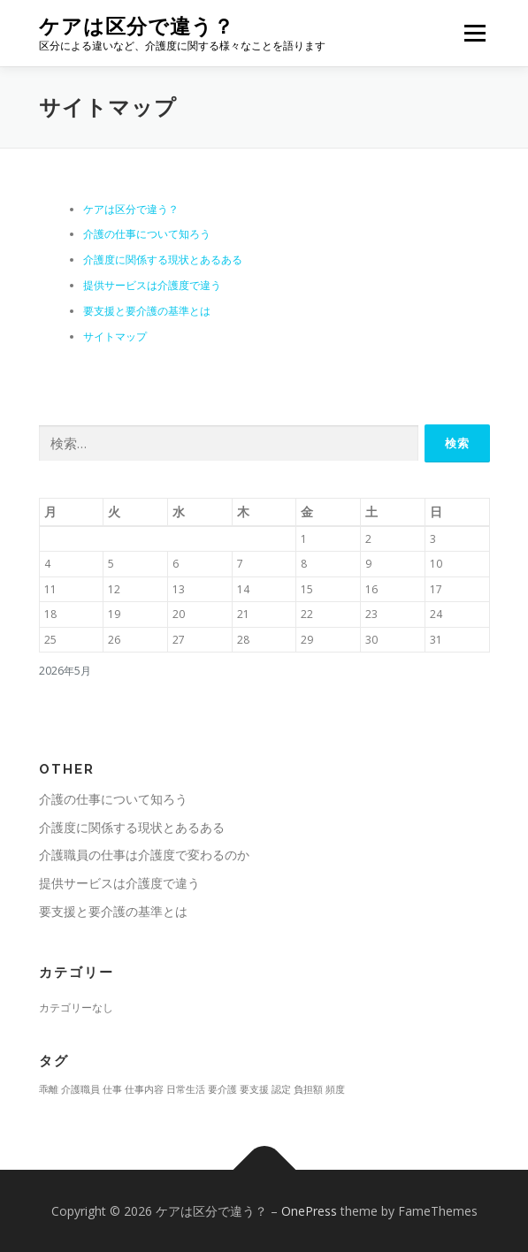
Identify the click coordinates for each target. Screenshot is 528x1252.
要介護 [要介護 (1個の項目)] (222, 1089)
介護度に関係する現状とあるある (162, 259)
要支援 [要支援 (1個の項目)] (254, 1089)
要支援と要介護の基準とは (146, 310)
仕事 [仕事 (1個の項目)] (112, 1089)
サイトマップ (115, 336)
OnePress (309, 1210)
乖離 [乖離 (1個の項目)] (48, 1089)
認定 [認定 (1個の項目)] (281, 1089)
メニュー (474, 33)
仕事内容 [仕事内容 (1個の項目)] (144, 1089)
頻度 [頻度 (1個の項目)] (335, 1089)
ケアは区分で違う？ (136, 26)
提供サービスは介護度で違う (152, 285)
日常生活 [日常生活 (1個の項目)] (185, 1089)
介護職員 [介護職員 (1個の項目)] (80, 1089)
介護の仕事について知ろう (146, 233)
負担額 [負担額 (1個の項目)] (308, 1089)
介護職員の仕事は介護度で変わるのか (144, 854)
